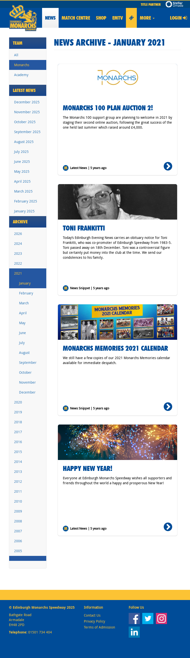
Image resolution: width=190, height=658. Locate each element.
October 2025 (25, 121)
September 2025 (27, 131)
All (16, 55)
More (147, 18)
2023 (18, 253)
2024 (18, 243)
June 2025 (22, 161)
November (27, 382)
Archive (20, 221)
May (22, 322)
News (50, 18)
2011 (18, 491)
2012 (18, 481)
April (23, 313)
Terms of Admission (99, 627)
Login (178, 18)
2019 (18, 412)
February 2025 (25, 201)
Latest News (24, 90)
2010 (18, 501)
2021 (18, 273)
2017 (18, 431)
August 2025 (24, 141)
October (25, 372)
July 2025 (21, 151)
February (26, 293)
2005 (18, 550)
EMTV (117, 18)
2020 (18, 402)
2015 (18, 451)
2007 (18, 531)
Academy (21, 74)
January (25, 283)
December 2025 (27, 102)
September (28, 362)
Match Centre (76, 18)
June (22, 332)
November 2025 (27, 112)
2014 (18, 461)
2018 (18, 422)
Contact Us (92, 615)
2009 (18, 511)
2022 (18, 263)
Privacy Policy (94, 621)
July (22, 342)
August (24, 352)
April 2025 (22, 181)
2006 (18, 541)
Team (17, 43)
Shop (101, 18)
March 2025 (23, 191)
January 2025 (24, 211)
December (27, 392)
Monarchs (21, 64)
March (24, 303)
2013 (18, 471)
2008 (18, 521)
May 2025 (21, 171)
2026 (18, 233)
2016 (18, 441)
